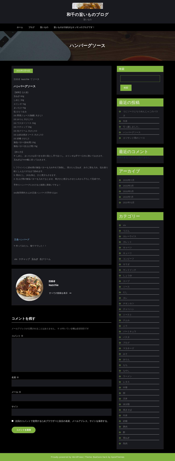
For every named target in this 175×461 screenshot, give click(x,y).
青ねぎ (126, 438)
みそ (125, 354)
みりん (126, 359)
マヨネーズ (128, 348)
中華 (125, 387)
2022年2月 (128, 191)
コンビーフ (128, 258)
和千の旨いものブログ (88, 14)
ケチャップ (24, 259)
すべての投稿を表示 (60, 293)
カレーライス (129, 236)
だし (125, 292)
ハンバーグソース (132, 132)
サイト (15, 406)
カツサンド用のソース (134, 138)
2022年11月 (128, 180)
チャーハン (128, 309)
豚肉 (125, 426)
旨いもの (44, 27)
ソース (36, 79)
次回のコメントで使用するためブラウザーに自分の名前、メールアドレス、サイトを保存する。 (62, 421)
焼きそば (127, 410)
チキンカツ (128, 303)
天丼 (125, 398)
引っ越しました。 (132, 126)
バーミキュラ (129, 331)
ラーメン (127, 376)
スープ (126, 281)
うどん (126, 230)
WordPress (77, 457)
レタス (126, 382)
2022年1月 (128, 197)
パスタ (126, 337)
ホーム (20, 27)
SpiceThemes (117, 457)
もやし (126, 370)
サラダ (126, 264)
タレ (125, 298)
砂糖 (125, 421)
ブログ (31, 27)
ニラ (125, 326)
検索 (121, 69)
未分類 (126, 404)
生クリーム (45, 259)
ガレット (127, 242)
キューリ (127, 253)
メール (16, 392)
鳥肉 (125, 443)
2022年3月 (128, 185)
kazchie (25, 79)
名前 (15, 377)
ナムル (126, 320)
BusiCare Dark (100, 457)
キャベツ (127, 247)
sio (15, 259)
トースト (127, 314)
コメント (17, 336)
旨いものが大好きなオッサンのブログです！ (74, 27)
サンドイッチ (129, 270)
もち (125, 365)
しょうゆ (127, 275)
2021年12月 (128, 202)
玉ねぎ (34, 259)
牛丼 (125, 121)
